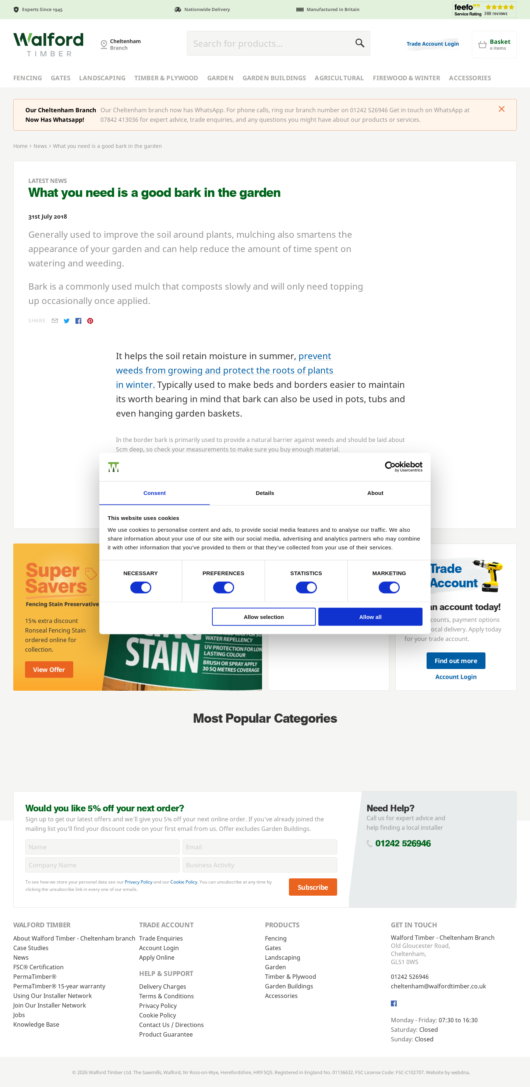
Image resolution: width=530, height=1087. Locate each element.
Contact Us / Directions (171, 1025)
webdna (460, 1072)
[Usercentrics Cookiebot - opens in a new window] (390, 466)
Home (20, 145)
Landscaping (102, 78)
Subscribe (313, 887)
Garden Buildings (274, 78)
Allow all (370, 617)
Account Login (456, 677)
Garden (220, 78)
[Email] (260, 846)
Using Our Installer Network (52, 996)
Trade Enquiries (161, 938)
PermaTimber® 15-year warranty (59, 986)
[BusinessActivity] (260, 864)
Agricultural (339, 78)
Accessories (470, 78)
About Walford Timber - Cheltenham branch (74, 938)
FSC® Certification (38, 967)
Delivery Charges (162, 986)
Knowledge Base (36, 1024)
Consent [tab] (155, 492)
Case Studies (31, 948)
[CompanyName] (102, 864)
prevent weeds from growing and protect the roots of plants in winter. (224, 370)
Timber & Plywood (166, 78)
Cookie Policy (183, 882)
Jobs (19, 1015)
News (40, 145)
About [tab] (375, 492)
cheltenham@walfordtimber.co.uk (438, 986)
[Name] (102, 846)
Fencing (27, 78)
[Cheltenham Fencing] (48, 44)
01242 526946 (403, 843)
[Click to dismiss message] (502, 109)
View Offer (49, 669)
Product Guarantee (166, 1034)
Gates (60, 78)
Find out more (456, 660)
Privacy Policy (138, 882)
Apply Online (156, 957)
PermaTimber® (34, 977)
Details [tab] (265, 492)
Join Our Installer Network (49, 1005)
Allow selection (264, 617)
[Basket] (494, 44)
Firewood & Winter (406, 78)
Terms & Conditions (166, 996)
